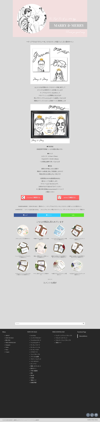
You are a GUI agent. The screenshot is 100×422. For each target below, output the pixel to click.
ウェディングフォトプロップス (64, 335)
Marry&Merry (83, 336)
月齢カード (33, 380)
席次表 (32, 375)
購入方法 (8, 340)
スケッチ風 (50, 209)
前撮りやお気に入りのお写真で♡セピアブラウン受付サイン (77, 257)
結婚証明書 (33, 382)
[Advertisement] (50, 399)
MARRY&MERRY (23, 206)
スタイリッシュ (58, 209)
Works (7, 347)
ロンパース (33, 363)
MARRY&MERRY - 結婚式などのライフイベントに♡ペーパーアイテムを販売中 (22, 420)
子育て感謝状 (34, 370)
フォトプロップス (35, 354)
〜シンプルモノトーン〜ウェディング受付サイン (23, 257)
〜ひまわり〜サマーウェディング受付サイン (77, 274)
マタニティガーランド (61, 338)
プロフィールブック (36, 359)
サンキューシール (35, 347)
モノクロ (70, 209)
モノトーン (76, 209)
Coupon (7, 352)
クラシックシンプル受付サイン (23, 238)
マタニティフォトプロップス (63, 340)
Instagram (8, 345)
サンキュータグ (35, 349)
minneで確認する (70, 197)
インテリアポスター (36, 338)
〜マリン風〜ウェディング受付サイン (41, 274)
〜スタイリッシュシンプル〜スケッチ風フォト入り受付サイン (23, 274)
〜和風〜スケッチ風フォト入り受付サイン (41, 239)
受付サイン (42, 206)
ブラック (65, 209)
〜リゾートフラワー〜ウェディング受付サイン (77, 239)
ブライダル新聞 (35, 356)
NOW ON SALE (33, 206)
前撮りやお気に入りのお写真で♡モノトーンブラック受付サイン (59, 257)
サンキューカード (35, 345)
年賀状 (32, 377)
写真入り (82, 209)
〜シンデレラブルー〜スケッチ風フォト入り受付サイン (59, 239)
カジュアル (44, 209)
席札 (32, 373)
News (7, 349)
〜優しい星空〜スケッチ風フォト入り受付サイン (41, 257)
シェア (25, 215)
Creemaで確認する (33, 197)
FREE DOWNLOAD (11, 342)
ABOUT (8, 335)
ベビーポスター (35, 361)
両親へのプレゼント (36, 366)
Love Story (33, 335)
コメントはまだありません (32, 209)
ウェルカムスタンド (36, 340)
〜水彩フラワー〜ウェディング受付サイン (59, 274)
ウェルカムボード (35, 342)
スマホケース (34, 352)
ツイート (49, 215)
